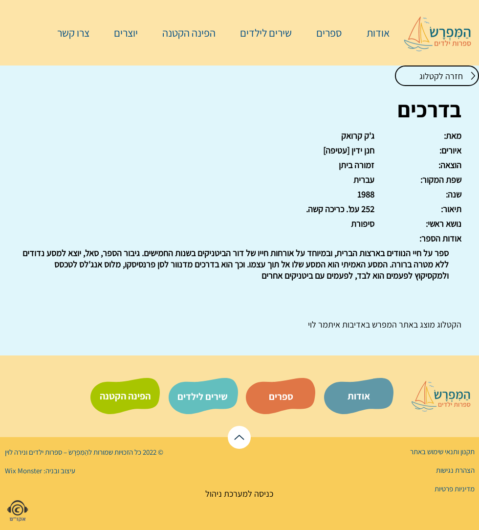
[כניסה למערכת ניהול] (239, 494)
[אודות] (358, 396)
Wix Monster (23, 470)
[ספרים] (281, 396)
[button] (324, 33)
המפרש (383, 324)
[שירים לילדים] (202, 396)
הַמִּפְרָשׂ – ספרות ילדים (57, 452)
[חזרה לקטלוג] (437, 76)
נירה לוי (16, 452)
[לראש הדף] (239, 437)
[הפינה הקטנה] (125, 396)
